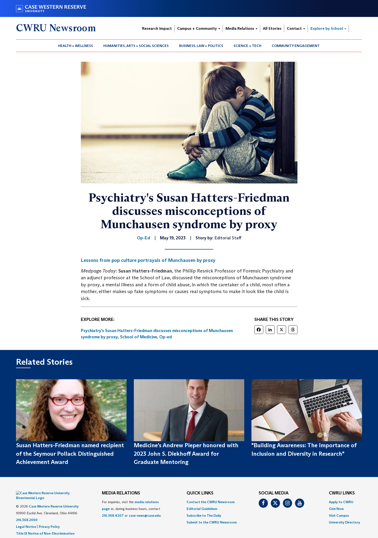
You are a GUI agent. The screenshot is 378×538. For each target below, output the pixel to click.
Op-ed (165, 337)
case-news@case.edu (145, 515)
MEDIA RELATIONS (121, 493)
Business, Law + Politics (201, 46)
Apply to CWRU (341, 502)
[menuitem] (75, 46)
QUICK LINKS (200, 493)
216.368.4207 (113, 515)
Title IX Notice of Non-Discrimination (45, 526)
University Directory (344, 522)
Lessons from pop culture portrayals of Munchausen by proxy (148, 260)
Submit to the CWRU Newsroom (212, 522)
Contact (296, 28)
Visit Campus (339, 515)
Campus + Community (198, 28)
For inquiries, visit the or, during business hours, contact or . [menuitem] (131, 509)
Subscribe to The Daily (204, 515)
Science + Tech (247, 46)
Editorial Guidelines (202, 509)
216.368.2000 (27, 512)
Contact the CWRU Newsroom (211, 502)
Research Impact (157, 28)
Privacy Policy (49, 519)
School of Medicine (138, 337)
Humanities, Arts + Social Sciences (136, 46)
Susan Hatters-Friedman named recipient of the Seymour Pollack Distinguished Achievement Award (70, 453)
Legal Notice (26, 519)
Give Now (336, 509)
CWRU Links (342, 493)
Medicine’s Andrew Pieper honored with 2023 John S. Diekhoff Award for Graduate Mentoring (186, 453)
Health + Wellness (75, 46)
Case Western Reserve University (54, 499)
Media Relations (241, 28)
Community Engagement (296, 46)
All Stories (272, 28)
